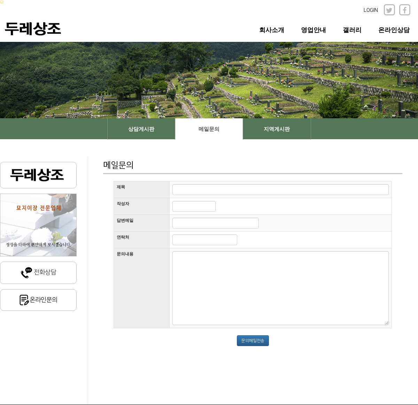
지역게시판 (277, 129)
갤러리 (352, 30)
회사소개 (271, 30)
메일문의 (209, 129)
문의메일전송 (252, 340)
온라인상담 (394, 30)
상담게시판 (141, 129)
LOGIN (371, 10)
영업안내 (313, 30)
